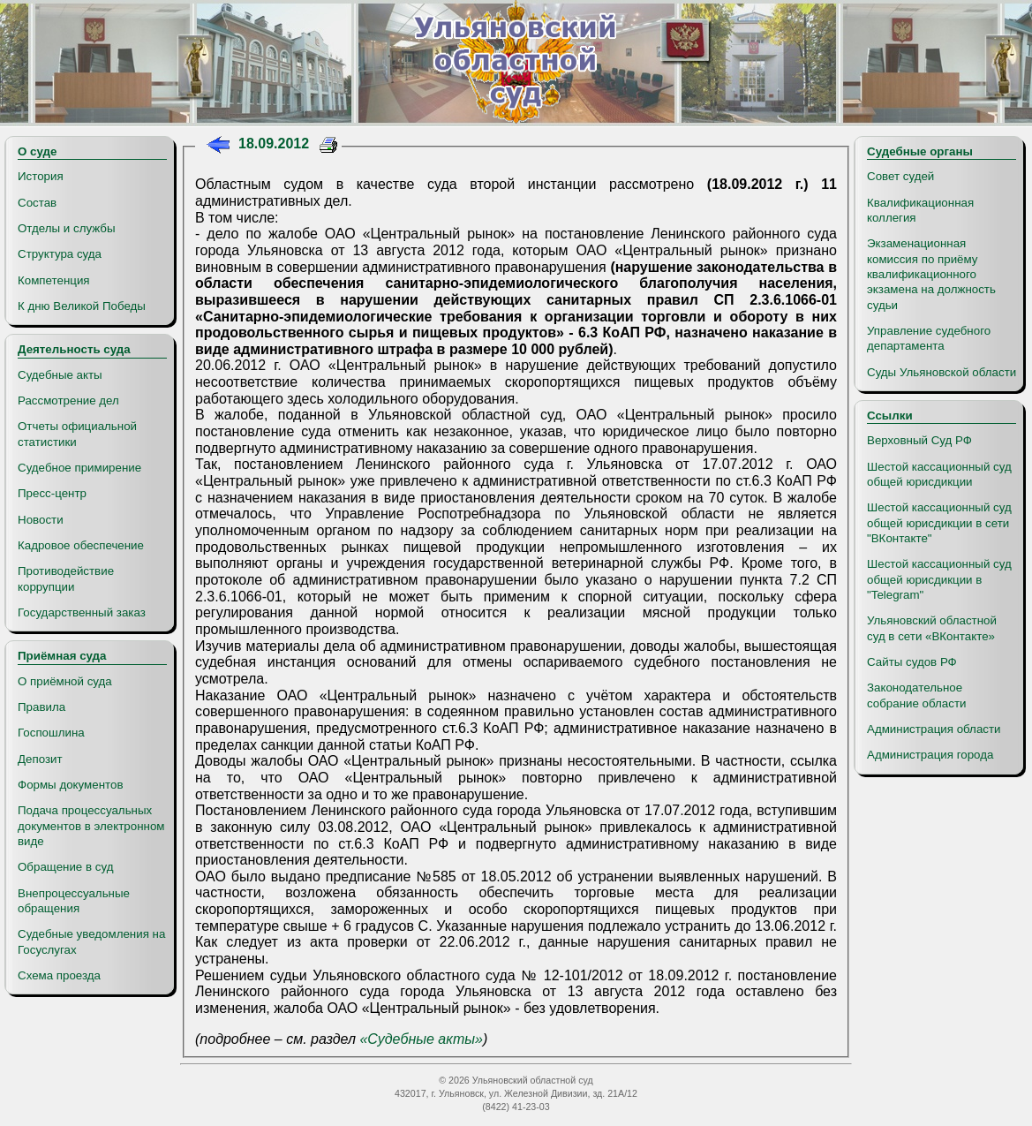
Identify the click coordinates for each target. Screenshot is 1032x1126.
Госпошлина (51, 732)
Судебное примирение (79, 467)
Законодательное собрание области (916, 695)
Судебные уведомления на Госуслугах (91, 941)
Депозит (40, 759)
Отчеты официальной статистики (77, 433)
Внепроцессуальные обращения (74, 901)
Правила (41, 707)
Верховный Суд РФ (919, 440)
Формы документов (70, 784)
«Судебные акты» (421, 1039)
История (41, 176)
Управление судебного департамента (929, 338)
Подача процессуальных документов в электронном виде (91, 826)
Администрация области (934, 729)
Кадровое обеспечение (81, 545)
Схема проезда (59, 975)
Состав (37, 202)
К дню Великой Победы (82, 306)
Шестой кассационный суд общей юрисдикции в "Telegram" (939, 579)
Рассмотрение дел (68, 400)
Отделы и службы (67, 228)
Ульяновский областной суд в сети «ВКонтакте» (932, 628)
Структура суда (60, 254)
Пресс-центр (52, 493)
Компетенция (54, 280)
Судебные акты (60, 375)
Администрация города (930, 754)
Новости (41, 519)
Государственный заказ (82, 612)
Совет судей (900, 176)
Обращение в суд (65, 866)
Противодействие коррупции (66, 578)
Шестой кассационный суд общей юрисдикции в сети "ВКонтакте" (939, 523)
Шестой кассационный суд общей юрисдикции (939, 474)
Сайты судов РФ (912, 662)
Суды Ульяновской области (941, 372)
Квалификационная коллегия (920, 210)
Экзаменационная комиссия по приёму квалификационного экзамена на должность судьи (931, 274)
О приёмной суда (65, 681)
